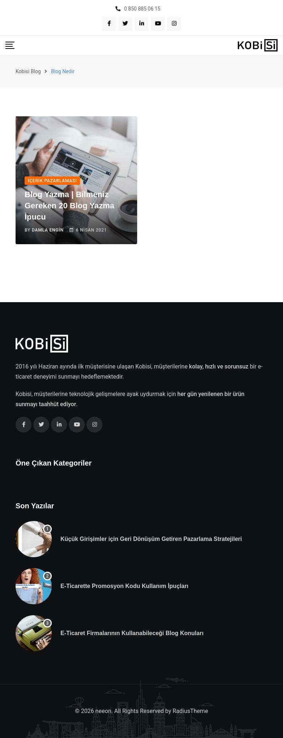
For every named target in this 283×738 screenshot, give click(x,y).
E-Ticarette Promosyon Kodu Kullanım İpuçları (124, 586)
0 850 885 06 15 (142, 9)
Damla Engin (48, 230)
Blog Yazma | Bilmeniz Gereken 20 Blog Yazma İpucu (69, 205)
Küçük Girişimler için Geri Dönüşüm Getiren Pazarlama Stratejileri (151, 539)
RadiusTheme (190, 711)
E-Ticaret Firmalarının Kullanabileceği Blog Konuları (131, 633)
